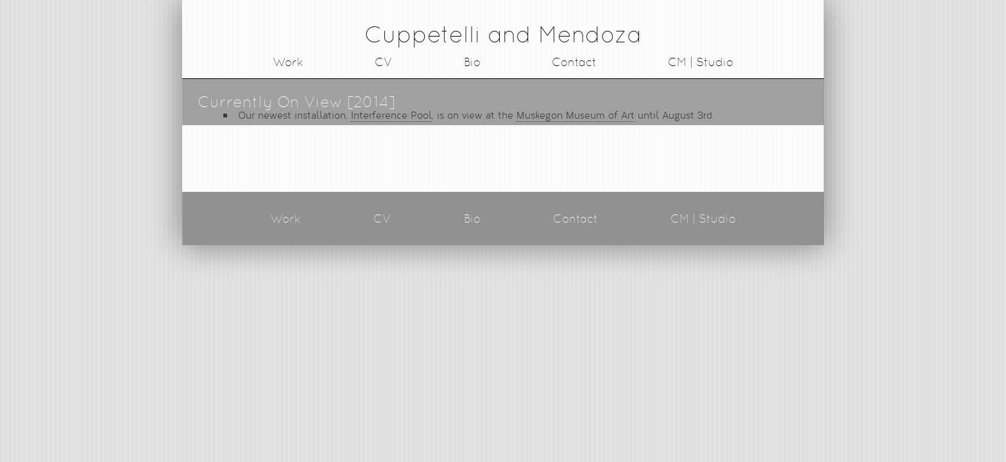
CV (384, 62)
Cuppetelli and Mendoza (503, 34)
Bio (472, 62)
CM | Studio (700, 62)
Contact (574, 62)
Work (288, 62)
